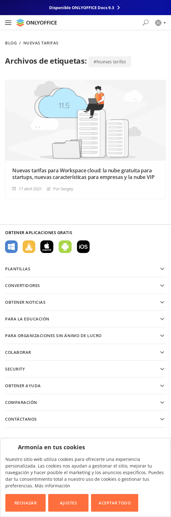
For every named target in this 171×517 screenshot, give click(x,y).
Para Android (65, 246)
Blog (11, 43)
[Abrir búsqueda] (145, 22)
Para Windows (11, 246)
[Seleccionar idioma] (160, 22)
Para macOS (47, 246)
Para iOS (83, 246)
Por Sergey (63, 189)
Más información (52, 486)
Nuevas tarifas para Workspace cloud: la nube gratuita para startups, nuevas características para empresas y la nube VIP (83, 174)
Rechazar (25, 503)
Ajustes (68, 503)
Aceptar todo (115, 503)
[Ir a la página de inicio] (36, 22)
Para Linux (29, 246)
